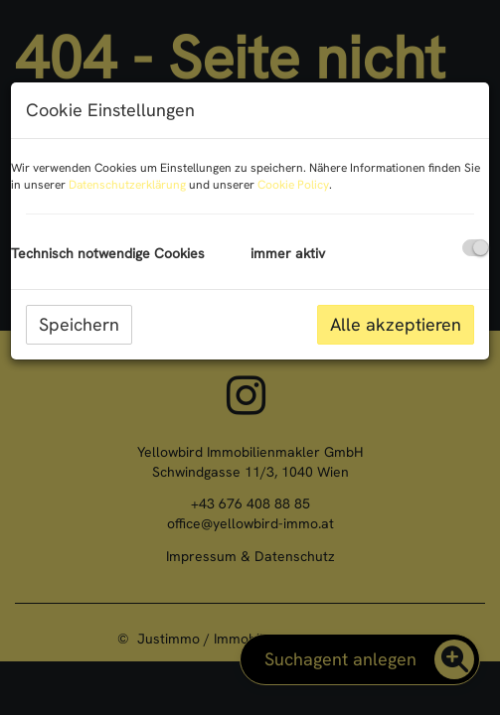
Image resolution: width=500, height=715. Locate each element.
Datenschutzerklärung (127, 185)
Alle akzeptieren (395, 324)
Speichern (79, 324)
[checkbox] (475, 247)
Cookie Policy (293, 185)
